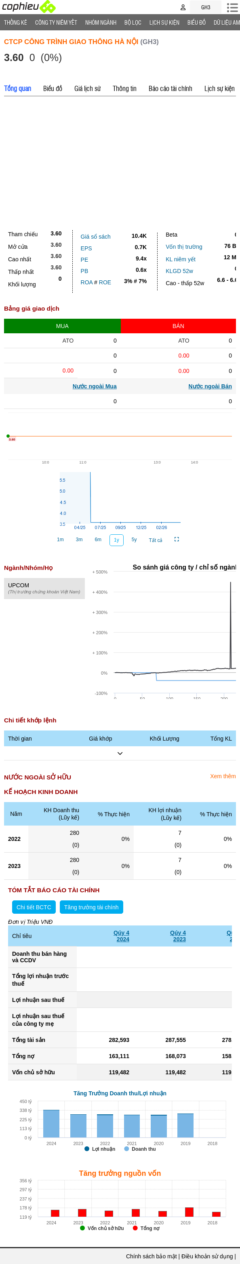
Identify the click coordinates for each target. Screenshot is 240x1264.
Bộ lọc (132, 22)
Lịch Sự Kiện (164, 22)
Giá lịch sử (87, 88)
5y (134, 539)
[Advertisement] (120, 161)
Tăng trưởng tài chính (91, 907)
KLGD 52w (179, 271)
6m (98, 539)
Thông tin (125, 88)
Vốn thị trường (184, 246)
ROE (105, 282)
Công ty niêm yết (56, 22)
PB (84, 271)
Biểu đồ (196, 22)
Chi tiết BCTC (34, 907)
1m (60, 539)
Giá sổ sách (96, 236)
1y (116, 540)
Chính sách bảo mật (151, 1256)
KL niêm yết (181, 259)
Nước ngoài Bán (210, 386)
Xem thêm (223, 776)
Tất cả (155, 540)
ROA (87, 282)
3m (79, 539)
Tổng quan (17, 88)
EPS (86, 248)
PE (84, 259)
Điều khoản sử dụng (207, 1256)
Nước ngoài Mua (95, 386)
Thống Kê (15, 22)
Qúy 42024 (121, 935)
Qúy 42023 (178, 935)
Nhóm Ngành (100, 22)
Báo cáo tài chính (170, 88)
